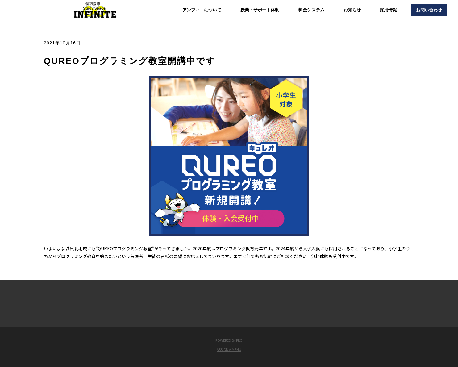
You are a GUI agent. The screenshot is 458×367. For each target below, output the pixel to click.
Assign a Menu (229, 349)
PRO (239, 340)
